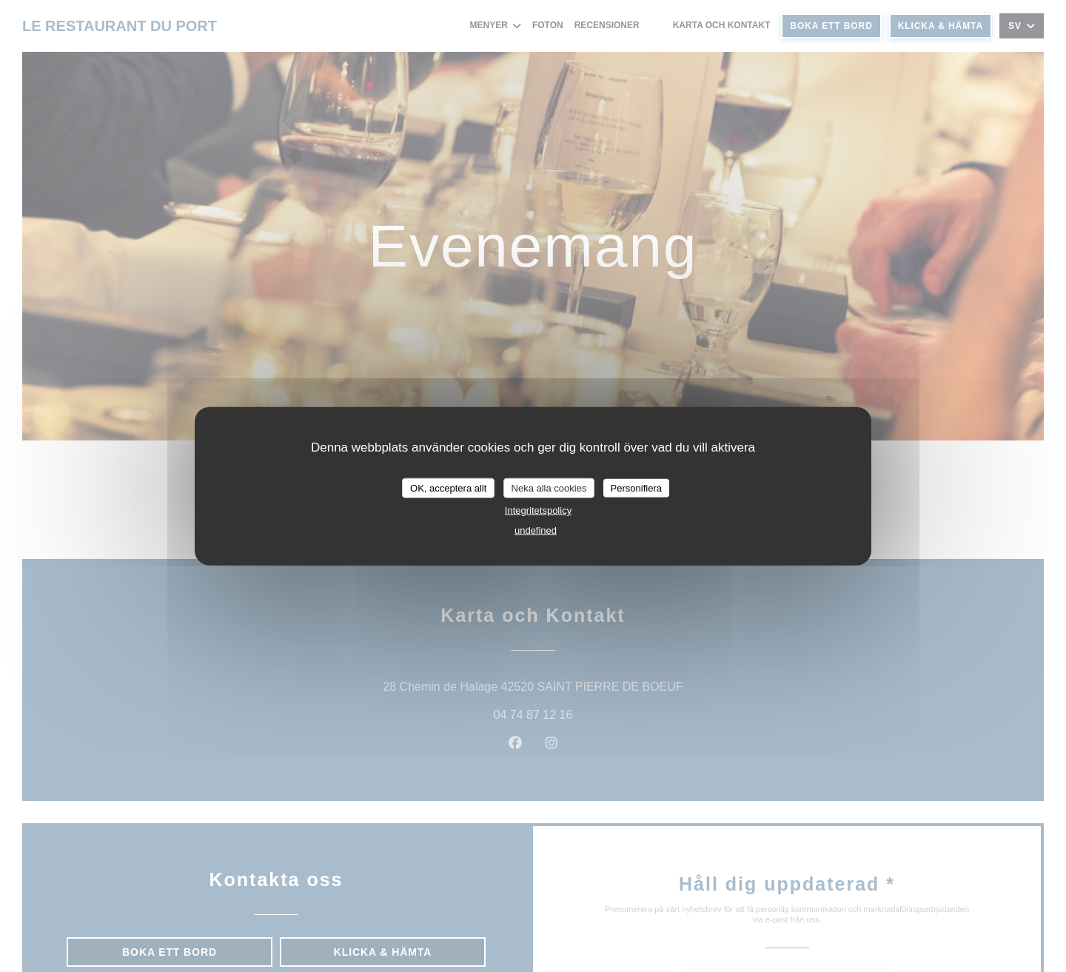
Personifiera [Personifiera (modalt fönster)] (636, 487)
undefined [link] (535, 530)
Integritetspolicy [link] (538, 510)
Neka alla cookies (549, 487)
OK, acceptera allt (448, 487)
